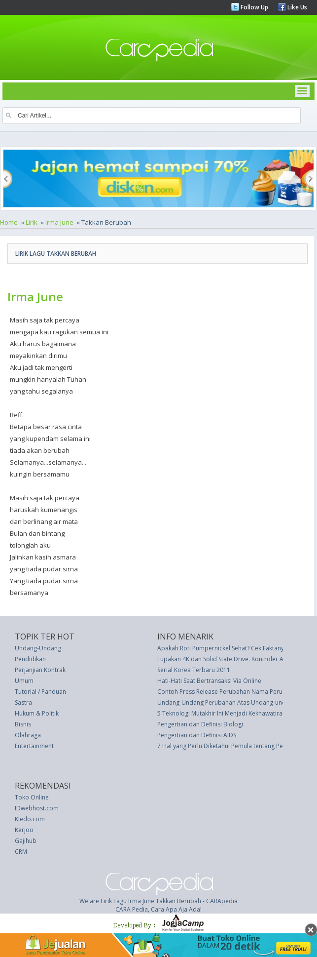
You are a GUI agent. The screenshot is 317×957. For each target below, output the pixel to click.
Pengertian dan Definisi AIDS (196, 735)
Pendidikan (30, 659)
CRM (21, 851)
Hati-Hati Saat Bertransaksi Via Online (209, 681)
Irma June (59, 222)
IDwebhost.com (37, 808)
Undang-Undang (38, 648)
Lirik (31, 222)
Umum (24, 681)
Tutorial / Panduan (40, 691)
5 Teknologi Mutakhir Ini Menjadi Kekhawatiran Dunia (230, 713)
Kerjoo (24, 830)
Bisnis (23, 724)
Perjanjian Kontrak (40, 670)
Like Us (296, 7)
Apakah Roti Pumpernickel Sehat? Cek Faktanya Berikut (233, 648)
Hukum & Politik (37, 713)
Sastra (23, 702)
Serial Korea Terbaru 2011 (193, 670)
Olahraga (28, 735)
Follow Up (253, 7)
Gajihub (25, 841)
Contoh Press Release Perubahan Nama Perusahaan (230, 691)
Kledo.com (30, 819)
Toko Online (32, 797)
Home (9, 222)
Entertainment (34, 746)
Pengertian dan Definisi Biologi (200, 724)
